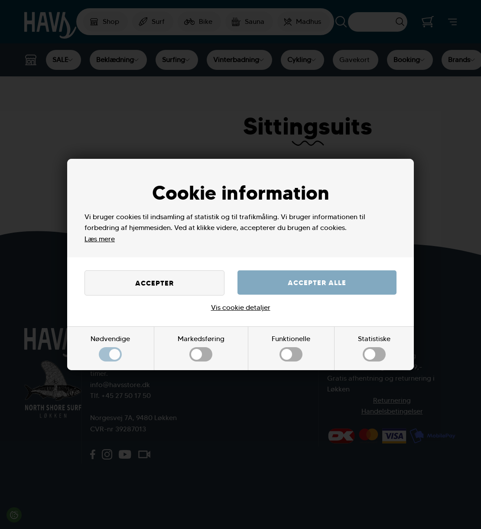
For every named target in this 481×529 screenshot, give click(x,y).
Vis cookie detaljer (240, 307)
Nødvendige (110, 348)
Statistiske (374, 348)
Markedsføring (201, 348)
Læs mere (99, 239)
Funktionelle (291, 348)
